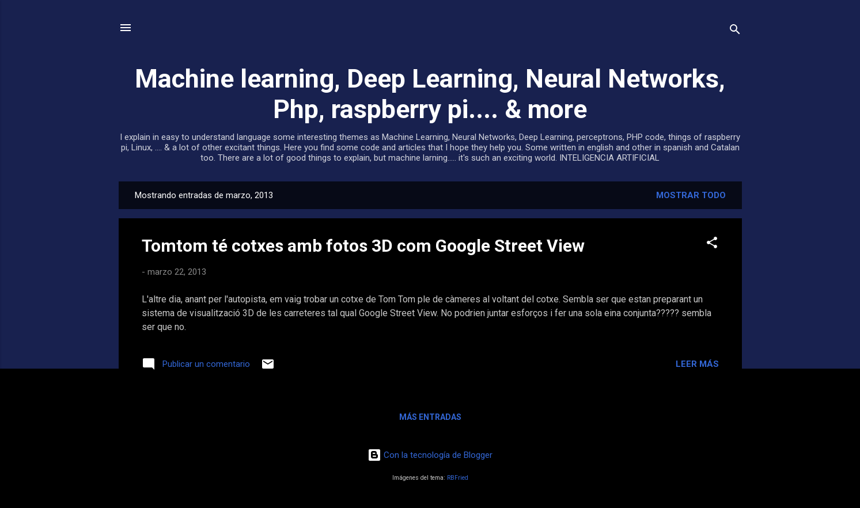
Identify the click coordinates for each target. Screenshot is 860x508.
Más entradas (430, 417)
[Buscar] (735, 31)
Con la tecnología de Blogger (430, 455)
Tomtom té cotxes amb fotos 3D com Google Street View (363, 246)
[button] (712, 244)
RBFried (457, 478)
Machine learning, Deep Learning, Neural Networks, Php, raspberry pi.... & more (430, 93)
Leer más (697, 364)
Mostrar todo (691, 195)
